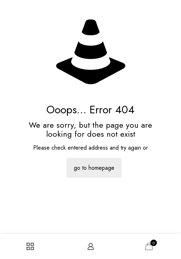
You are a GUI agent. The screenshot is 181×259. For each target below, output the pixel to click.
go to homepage (94, 168)
